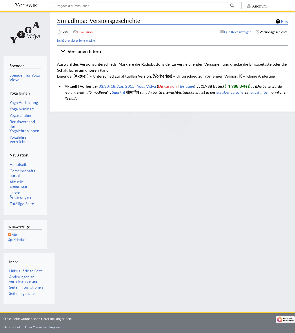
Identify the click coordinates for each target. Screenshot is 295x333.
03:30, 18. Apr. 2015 (117, 86)
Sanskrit (118, 92)
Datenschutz (12, 327)
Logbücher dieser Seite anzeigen (76, 40)
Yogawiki (27, 5)
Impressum (57, 327)
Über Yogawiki (35, 327)
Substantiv (259, 92)
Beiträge (187, 86)
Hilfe (284, 21)
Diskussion (167, 86)
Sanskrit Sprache (230, 92)
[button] (172, 51)
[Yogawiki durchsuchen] (145, 5)
